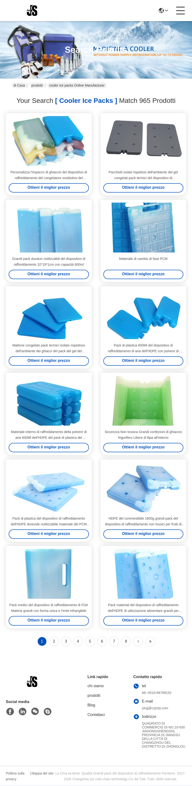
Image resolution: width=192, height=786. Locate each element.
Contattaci (96, 716)
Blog (91, 706)
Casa (19, 85)
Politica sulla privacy (15, 777)
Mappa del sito (42, 774)
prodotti (37, 85)
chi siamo (95, 687)
